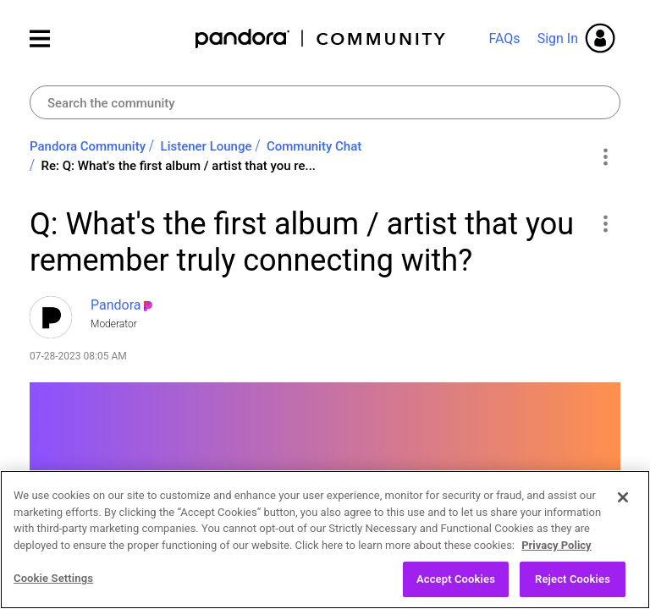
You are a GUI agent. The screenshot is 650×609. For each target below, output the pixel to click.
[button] (604, 223)
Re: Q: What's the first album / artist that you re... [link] (178, 165)
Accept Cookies (455, 579)
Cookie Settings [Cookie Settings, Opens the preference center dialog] (53, 579)
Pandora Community (321, 38)
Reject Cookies (572, 579)
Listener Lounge (206, 146)
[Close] (623, 498)
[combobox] (325, 102)
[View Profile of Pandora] (116, 305)
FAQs (504, 38)
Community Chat (314, 146)
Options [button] (604, 156)
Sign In (557, 38)
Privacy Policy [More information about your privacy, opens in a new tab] (556, 545)
